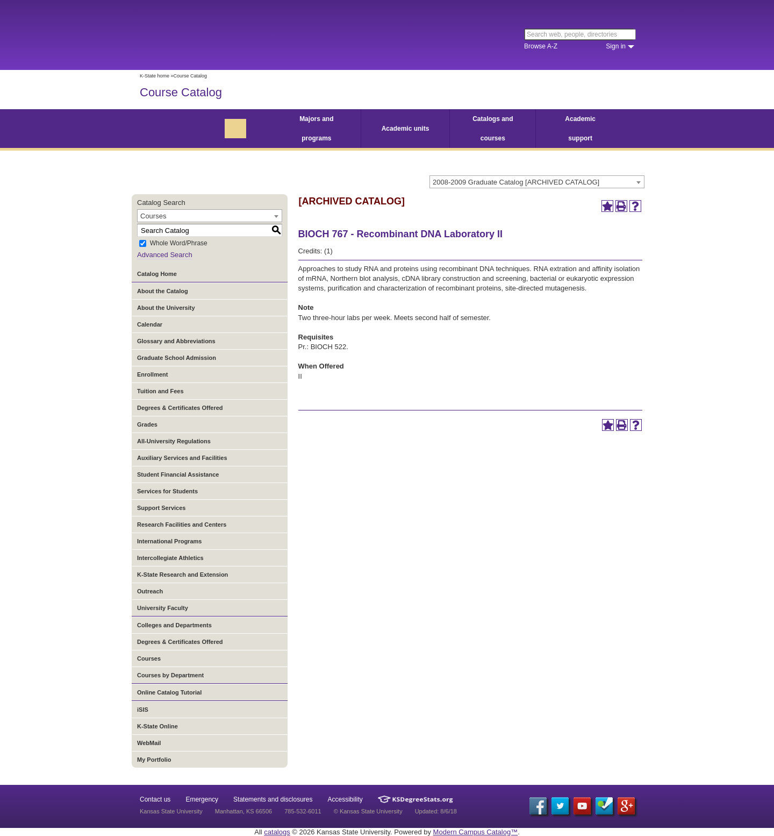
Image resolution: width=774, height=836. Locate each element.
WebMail (149, 743)
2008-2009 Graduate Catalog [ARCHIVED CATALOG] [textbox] (516, 182)
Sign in (616, 46)
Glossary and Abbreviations (176, 341)
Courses (149, 658)
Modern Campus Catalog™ (475, 832)
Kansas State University (227, 35)
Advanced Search (164, 255)
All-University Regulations (174, 441)
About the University (166, 307)
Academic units (405, 128)
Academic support (580, 128)
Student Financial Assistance (178, 474)
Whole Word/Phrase (178, 243)
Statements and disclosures (272, 799)
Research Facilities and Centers (181, 524)
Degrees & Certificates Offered (180, 408)
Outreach (150, 591)
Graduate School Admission (176, 358)
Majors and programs (316, 128)
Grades (147, 424)
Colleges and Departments (174, 625)
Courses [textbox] (153, 216)
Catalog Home (157, 274)
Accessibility (345, 799)
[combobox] (536, 181)
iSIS (142, 709)
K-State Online (157, 726)
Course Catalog (181, 92)
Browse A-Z (540, 46)
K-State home (154, 76)
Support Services (161, 508)
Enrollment (152, 374)
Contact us (155, 799)
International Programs (169, 541)
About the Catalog (162, 291)
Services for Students (167, 491)
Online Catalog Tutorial (169, 692)
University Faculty (162, 608)
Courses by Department (170, 675)
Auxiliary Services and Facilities (182, 458)
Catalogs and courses (492, 128)
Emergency (201, 799)
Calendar (149, 324)
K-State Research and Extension (182, 574)
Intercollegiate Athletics (170, 558)
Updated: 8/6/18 (436, 811)
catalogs (277, 832)
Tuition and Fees (160, 391)
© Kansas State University (368, 811)
